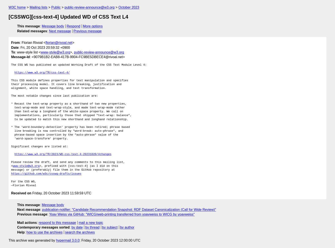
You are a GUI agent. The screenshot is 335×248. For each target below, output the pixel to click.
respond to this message (57, 222)
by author (127, 227)
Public (56, 7)
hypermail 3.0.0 (67, 240)
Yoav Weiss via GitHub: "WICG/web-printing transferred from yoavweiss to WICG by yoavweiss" (122, 214)
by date (77, 227)
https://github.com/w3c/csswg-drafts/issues (46, 174)
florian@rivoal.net (59, 42)
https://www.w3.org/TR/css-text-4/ (42, 73)
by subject (109, 227)
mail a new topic (91, 222)
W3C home (17, 7)
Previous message (88, 31)
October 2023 (129, 7)
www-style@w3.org (55, 52)
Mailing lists (38, 7)
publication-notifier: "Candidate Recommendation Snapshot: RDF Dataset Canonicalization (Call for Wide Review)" (129, 209)
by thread (92, 227)
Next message (60, 31)
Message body (53, 26)
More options (93, 26)
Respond (73, 26)
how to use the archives (45, 232)
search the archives (80, 232)
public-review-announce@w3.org (89, 7)
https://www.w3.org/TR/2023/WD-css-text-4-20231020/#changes (63, 154)
